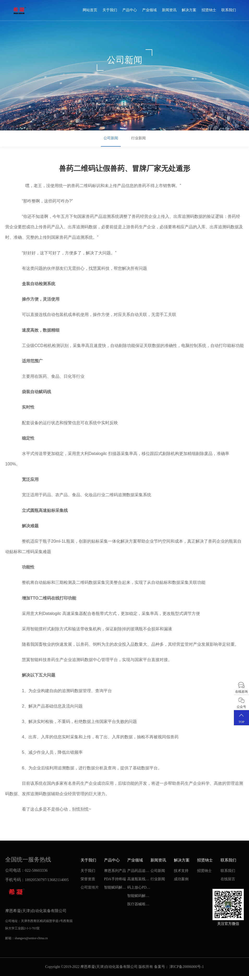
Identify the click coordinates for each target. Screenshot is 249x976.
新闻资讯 (169, 10)
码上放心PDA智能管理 (138, 888)
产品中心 (129, 10)
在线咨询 (241, 687)
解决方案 (189, 10)
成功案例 (181, 879)
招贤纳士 (209, 10)
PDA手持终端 (115, 879)
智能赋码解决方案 (115, 888)
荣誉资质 (88, 879)
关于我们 (109, 10)
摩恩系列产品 (115, 871)
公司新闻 (111, 138)
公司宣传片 (90, 887)
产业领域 (149, 10)
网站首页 (90, 10)
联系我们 (228, 10)
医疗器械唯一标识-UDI (138, 905)
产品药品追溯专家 (138, 872)
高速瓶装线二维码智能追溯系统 (138, 880)
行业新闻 (138, 138)
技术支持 (181, 871)
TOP (241, 717)
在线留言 (228, 879)
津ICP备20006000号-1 (186, 967)
